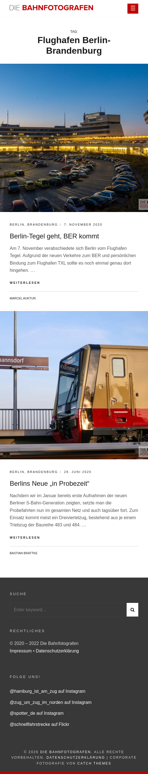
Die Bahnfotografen (65, 752)
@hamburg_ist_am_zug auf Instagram (47, 691)
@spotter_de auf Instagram (37, 713)
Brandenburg (42, 224)
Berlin (17, 224)
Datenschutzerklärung (57, 651)
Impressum (21, 651)
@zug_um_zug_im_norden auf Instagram (51, 702)
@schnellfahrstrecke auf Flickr (39, 724)
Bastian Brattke (23, 553)
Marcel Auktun (23, 298)
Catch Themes (94, 763)
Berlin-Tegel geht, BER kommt (54, 236)
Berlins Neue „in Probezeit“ (49, 483)
